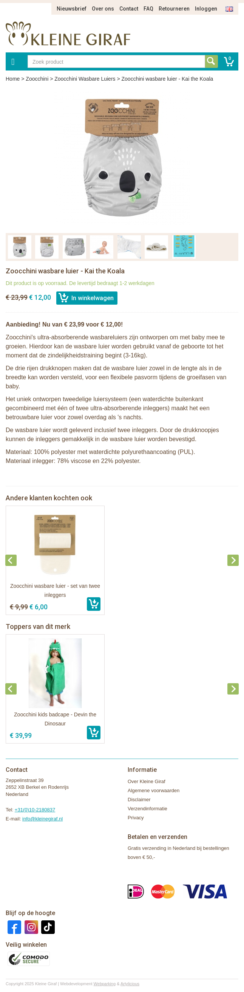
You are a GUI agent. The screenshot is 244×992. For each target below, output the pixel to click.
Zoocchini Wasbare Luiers (84, 79)
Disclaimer (139, 799)
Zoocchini (37, 79)
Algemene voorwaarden (153, 790)
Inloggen (206, 9)
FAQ (148, 9)
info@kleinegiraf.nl (42, 819)
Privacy (136, 817)
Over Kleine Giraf (146, 781)
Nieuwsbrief (71, 9)
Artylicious (129, 983)
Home (13, 79)
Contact (128, 9)
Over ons (103, 9)
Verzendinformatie (147, 808)
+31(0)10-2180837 (35, 810)
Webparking (105, 983)
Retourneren (174, 9)
